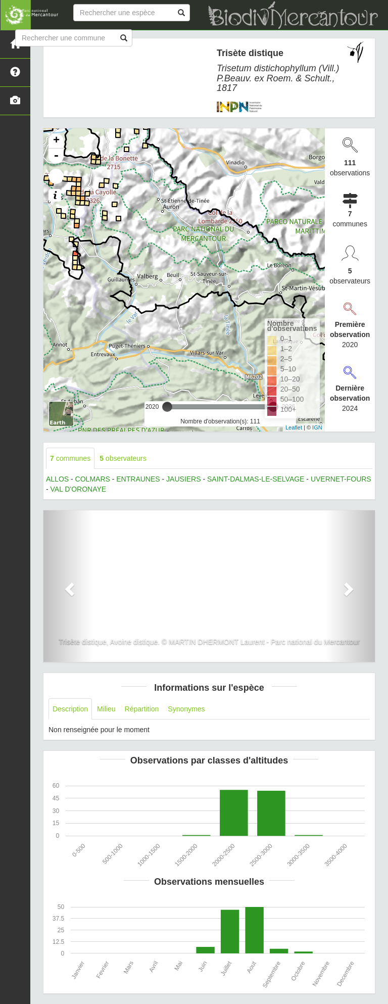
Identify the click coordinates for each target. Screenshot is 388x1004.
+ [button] (56, 141)
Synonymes (186, 709)
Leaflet (293, 427)
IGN (317, 427)
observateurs (123, 458)
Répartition (142, 709)
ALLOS (57, 479)
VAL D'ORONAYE (79, 489)
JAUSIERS (183, 479)
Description (70, 709)
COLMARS (92, 479)
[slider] (167, 407)
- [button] (56, 156)
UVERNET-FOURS (341, 479)
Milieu (106, 709)
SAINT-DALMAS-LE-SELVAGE (255, 479)
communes (70, 458)
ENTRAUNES (138, 479)
